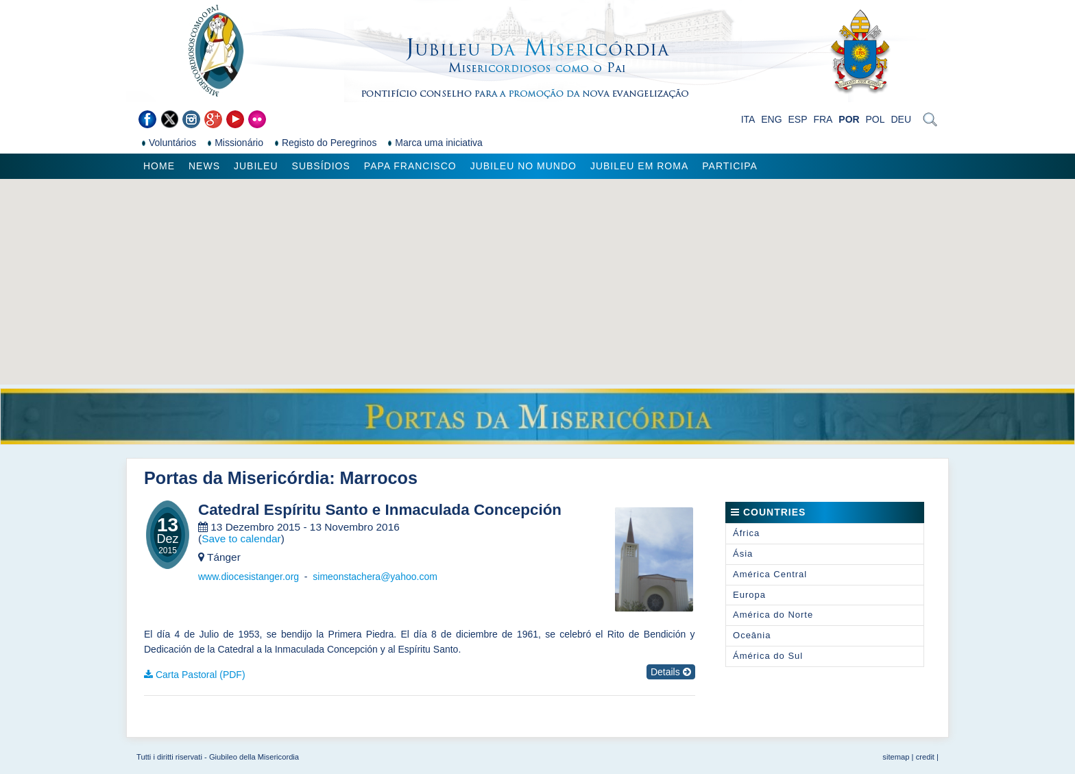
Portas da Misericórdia (236, 477)
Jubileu (256, 165)
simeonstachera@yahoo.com (375, 576)
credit (925, 757)
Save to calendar (241, 538)
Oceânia (752, 635)
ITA (748, 119)
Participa (730, 165)
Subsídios (321, 165)
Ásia (743, 553)
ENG (771, 119)
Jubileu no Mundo (523, 165)
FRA (822, 119)
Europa (749, 595)
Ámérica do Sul (768, 656)
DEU (901, 119)
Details (671, 671)
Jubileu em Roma (639, 165)
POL (875, 119)
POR (848, 119)
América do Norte (773, 614)
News (204, 165)
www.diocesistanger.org (248, 576)
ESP (798, 119)
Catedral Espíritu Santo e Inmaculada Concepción (379, 510)
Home (159, 165)
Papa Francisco (410, 165)
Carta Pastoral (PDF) (200, 674)
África (746, 533)
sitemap (895, 757)
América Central (770, 574)
